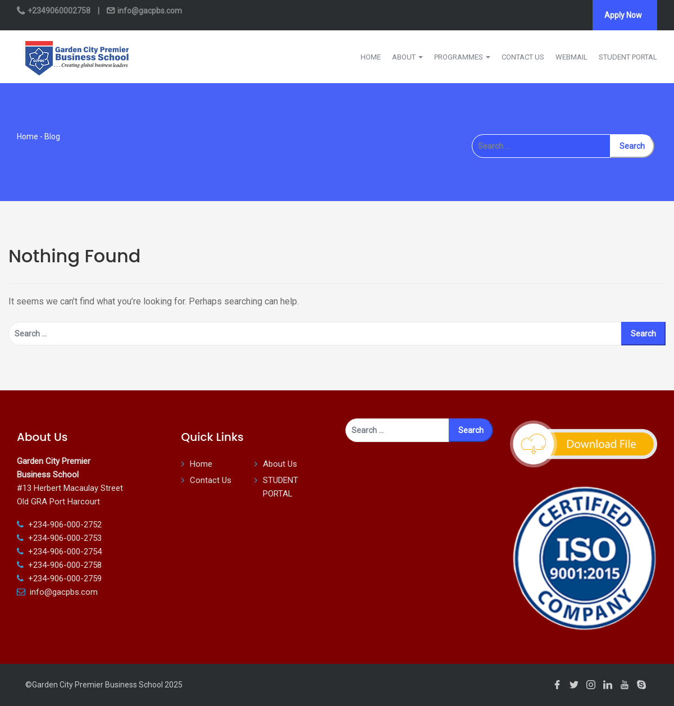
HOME (371, 57)
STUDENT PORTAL (628, 57)
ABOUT (407, 57)
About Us (280, 464)
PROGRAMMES (462, 57)
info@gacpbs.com (149, 10)
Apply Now (623, 15)
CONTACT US (523, 57)
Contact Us (210, 480)
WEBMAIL (571, 57)
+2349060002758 (59, 10)
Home (27, 136)
